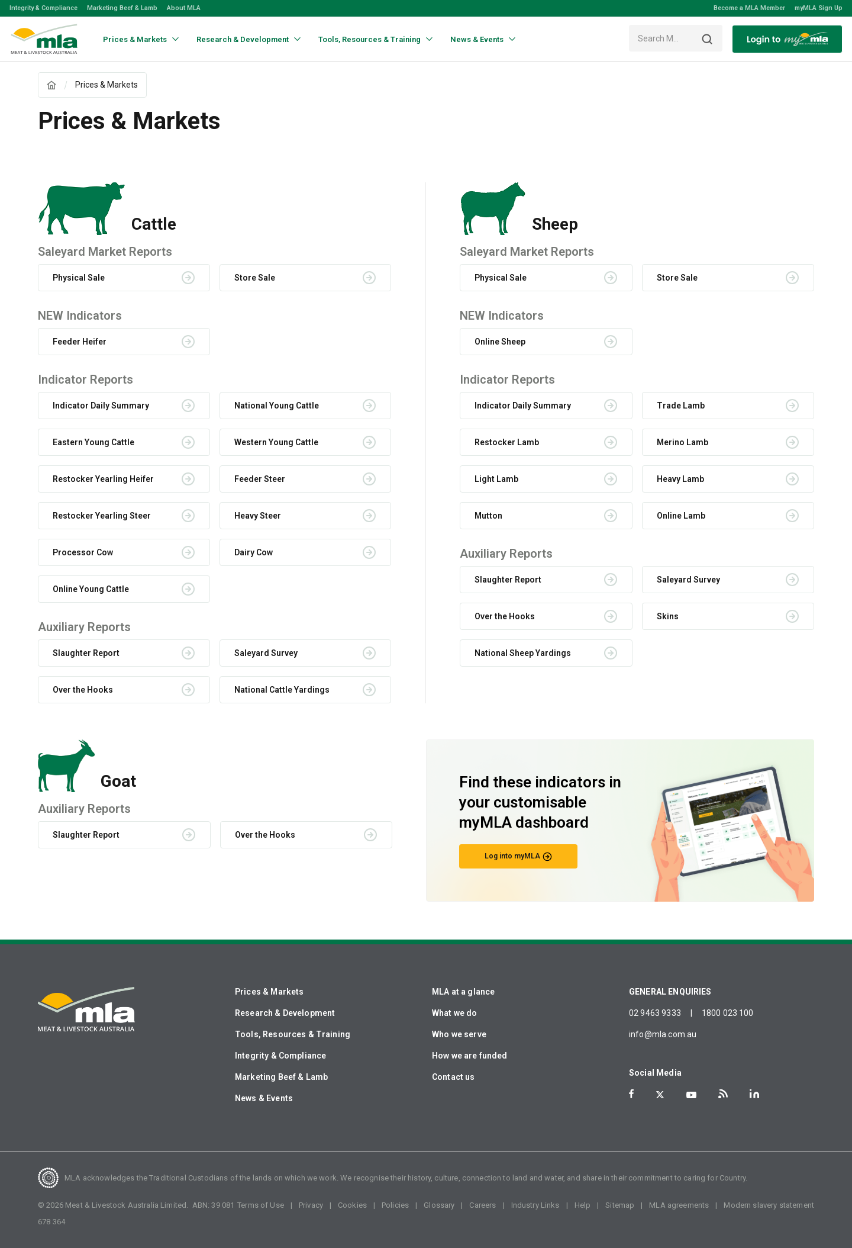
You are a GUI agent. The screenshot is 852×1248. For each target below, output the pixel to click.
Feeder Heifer (79, 341)
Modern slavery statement (769, 1205)
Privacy (311, 1205)
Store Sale (254, 277)
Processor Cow (83, 552)
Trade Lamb (681, 405)
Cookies (352, 1205)
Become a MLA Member (749, 8)
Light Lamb (496, 479)
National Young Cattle (276, 405)
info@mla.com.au (662, 1034)
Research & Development (285, 1013)
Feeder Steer (259, 479)
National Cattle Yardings (282, 689)
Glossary (439, 1205)
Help (583, 1205)
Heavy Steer (257, 515)
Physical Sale (79, 277)
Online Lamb (681, 515)
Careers (482, 1205)
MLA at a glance (463, 991)
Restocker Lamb (507, 442)
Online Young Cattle (91, 589)
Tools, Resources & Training (292, 1034)
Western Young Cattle (276, 442)
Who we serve (459, 1034)
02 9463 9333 (655, 1013)
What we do (454, 1013)
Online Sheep (500, 341)
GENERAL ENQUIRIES (670, 991)
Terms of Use (260, 1205)
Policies (395, 1205)
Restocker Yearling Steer (102, 515)
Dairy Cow (253, 552)
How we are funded (470, 1055)
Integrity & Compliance (43, 8)
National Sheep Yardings (523, 653)
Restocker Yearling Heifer (103, 479)
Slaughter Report (86, 653)
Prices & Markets (269, 991)
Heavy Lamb (680, 479)
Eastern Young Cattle (93, 442)
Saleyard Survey (266, 653)
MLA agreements (679, 1205)
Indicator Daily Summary (101, 405)
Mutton (488, 515)
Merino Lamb (682, 442)
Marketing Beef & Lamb (122, 8)
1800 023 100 (728, 1013)
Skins (668, 616)
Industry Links (535, 1205)
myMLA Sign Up (819, 8)
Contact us (453, 1077)
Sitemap (619, 1205)
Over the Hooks (83, 689)
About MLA (184, 8)
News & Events (264, 1098)
